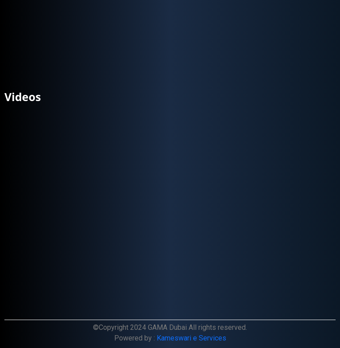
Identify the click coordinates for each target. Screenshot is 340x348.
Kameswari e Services (191, 338)
